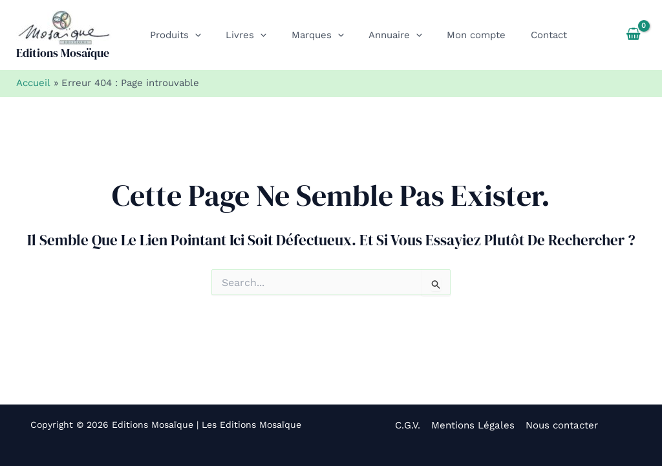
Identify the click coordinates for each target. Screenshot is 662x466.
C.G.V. (409, 425)
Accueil (33, 83)
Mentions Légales (473, 425)
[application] (192, 35)
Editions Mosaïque (62, 53)
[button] (173, 35)
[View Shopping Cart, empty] (633, 35)
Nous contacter (560, 425)
